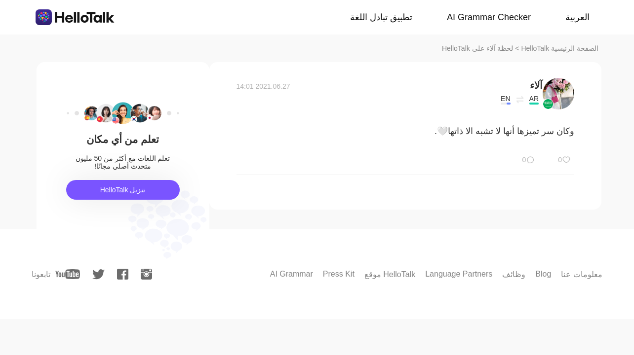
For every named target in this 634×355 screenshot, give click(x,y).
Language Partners (458, 274)
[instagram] (146, 274)
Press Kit (339, 274)
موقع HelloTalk (389, 274)
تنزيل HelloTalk (123, 190)
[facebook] (122, 274)
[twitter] (98, 274)
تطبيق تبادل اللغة (381, 17)
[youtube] (67, 274)
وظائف (513, 274)
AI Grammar (291, 274)
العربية (577, 17)
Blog (543, 274)
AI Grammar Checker (489, 17)
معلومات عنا (581, 274)
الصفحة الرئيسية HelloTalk (559, 48)
